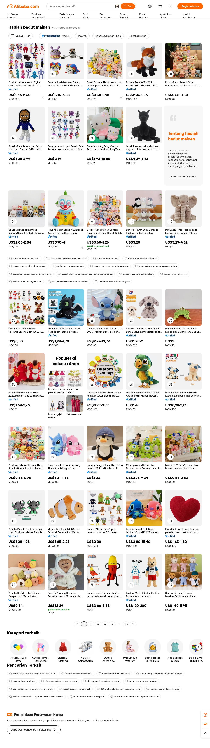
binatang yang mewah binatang (136, 274)
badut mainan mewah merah (141, 258)
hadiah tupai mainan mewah (74, 689)
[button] (117, 6)
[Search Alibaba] (81, 6)
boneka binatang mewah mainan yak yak (30, 689)
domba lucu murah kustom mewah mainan (32, 673)
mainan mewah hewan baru (76, 673)
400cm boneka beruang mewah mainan (118, 689)
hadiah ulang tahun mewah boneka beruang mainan (85, 274)
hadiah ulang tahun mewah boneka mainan (159, 673)
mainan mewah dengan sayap (162, 689)
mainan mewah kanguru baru (25, 281)
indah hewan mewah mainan (141, 681)
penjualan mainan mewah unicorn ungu (30, 274)
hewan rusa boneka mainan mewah (109, 266)
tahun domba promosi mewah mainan (66, 258)
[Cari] (128, 6)
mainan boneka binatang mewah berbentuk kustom (36, 696)
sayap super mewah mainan (114, 673)
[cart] (160, 6)
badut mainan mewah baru (24, 258)
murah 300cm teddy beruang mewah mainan (134, 696)
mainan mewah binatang (174, 274)
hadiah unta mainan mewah (68, 266)
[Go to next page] (133, 624)
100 (126, 624)
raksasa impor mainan (22, 681)
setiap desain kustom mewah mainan (68, 281)
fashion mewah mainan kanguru (112, 281)
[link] (205, 714)
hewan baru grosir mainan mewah (27, 266)
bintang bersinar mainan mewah (101, 681)
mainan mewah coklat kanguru (87, 696)
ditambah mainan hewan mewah (59, 681)
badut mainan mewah (105, 258)
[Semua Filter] (20, 36)
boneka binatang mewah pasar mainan (156, 266)
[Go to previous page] (77, 624)
